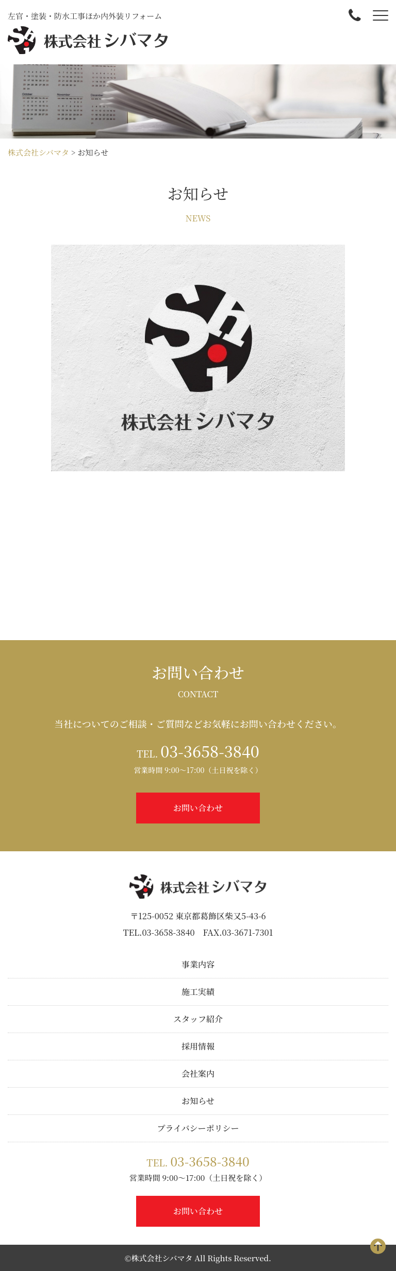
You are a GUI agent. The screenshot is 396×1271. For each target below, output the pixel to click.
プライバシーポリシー (198, 1128)
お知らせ (198, 1101)
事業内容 (198, 964)
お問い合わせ (198, 808)
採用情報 (198, 1046)
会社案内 (198, 1073)
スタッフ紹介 (198, 1019)
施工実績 (198, 992)
